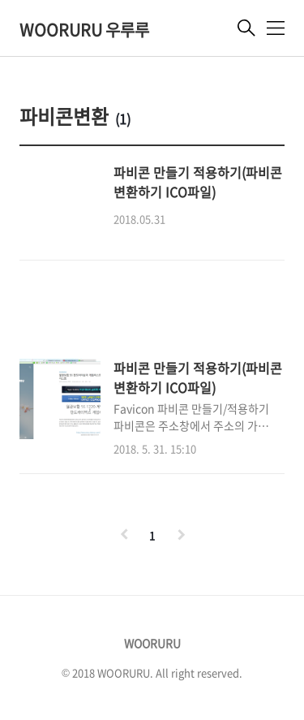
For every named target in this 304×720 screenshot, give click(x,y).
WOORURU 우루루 (84, 29)
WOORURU (152, 643)
